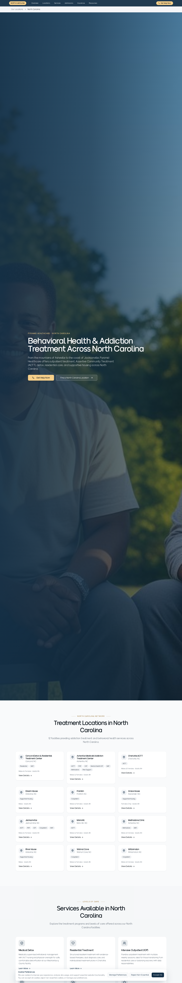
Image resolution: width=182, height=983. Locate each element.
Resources (93, 3)
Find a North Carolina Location (76, 378)
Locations (46, 3)
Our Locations (17, 9)
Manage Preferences (118, 975)
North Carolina (18, 3)
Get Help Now (164, 3)
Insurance (81, 3)
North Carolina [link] (34, 9)
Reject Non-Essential (140, 975)
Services (57, 3)
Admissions (69, 3)
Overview (34, 3)
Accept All (157, 975)
